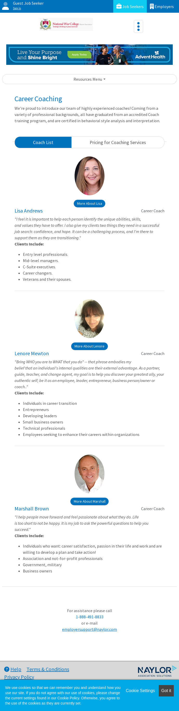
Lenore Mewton (32, 353)
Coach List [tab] (43, 142)
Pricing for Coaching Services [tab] (118, 142)
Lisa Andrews (29, 210)
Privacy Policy (19, 677)
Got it (166, 690)
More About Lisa (89, 203)
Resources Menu (88, 79)
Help (12, 669)
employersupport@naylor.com (89, 629)
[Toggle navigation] (138, 26)
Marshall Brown (32, 508)
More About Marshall (89, 501)
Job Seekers (130, 6)
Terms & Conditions (47, 669)
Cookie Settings (140, 690)
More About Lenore (89, 346)
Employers (162, 6)
